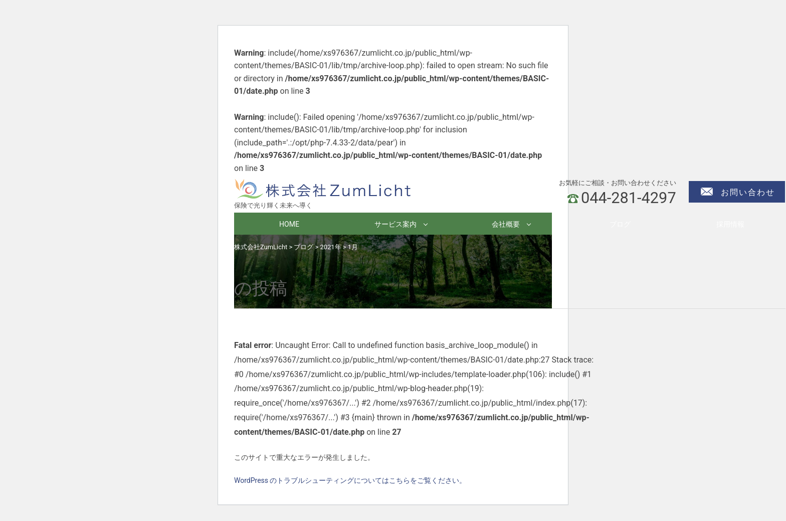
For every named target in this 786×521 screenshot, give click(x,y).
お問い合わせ (748, 192)
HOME (289, 224)
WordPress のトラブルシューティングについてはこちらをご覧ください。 (350, 480)
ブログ (620, 224)
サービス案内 (395, 224)
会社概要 (506, 224)
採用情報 (730, 224)
